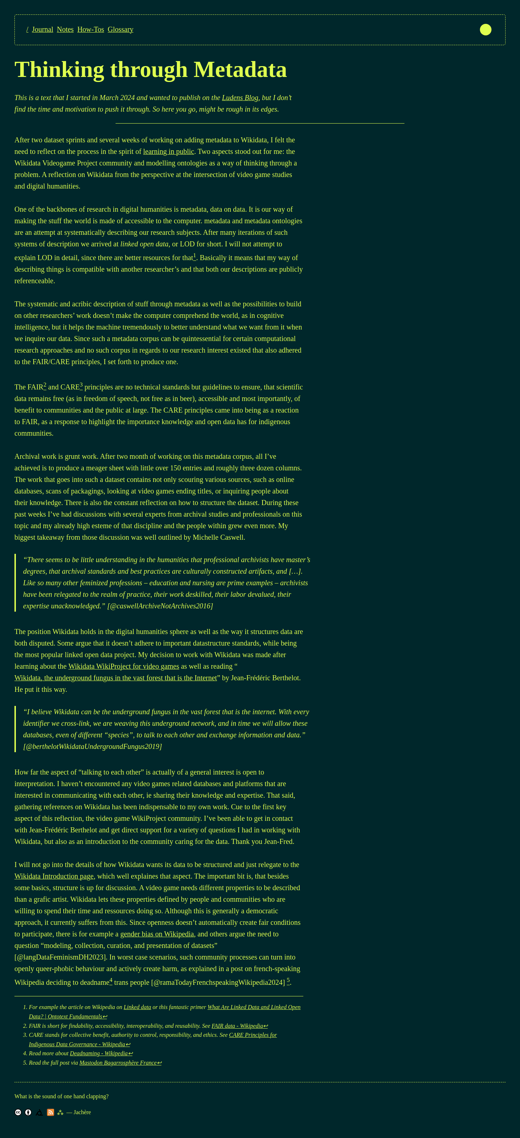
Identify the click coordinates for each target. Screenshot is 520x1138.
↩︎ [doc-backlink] (104, 1016)
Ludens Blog (240, 98)
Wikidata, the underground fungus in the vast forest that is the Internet (115, 678)
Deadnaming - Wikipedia (99, 1053)
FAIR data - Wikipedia (237, 1026)
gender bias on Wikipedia (157, 934)
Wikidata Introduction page (54, 876)
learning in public (168, 151)
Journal (42, 29)
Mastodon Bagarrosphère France (118, 1063)
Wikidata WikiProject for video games (123, 666)
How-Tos (90, 29)
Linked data (137, 1007)
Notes (65, 29)
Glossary (120, 29)
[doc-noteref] (194, 256)
